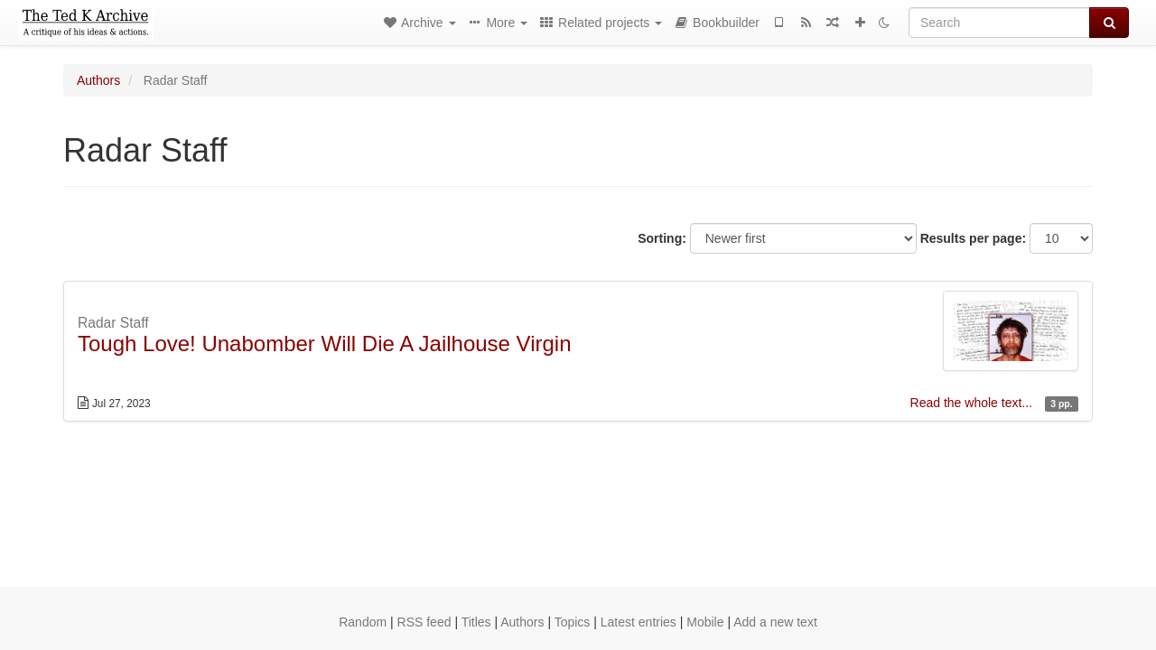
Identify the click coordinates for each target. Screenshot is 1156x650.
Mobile (704, 622)
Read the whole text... (973, 402)
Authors (98, 80)
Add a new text (775, 622)
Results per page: (973, 238)
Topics (573, 622)
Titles (476, 622)
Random (363, 622)
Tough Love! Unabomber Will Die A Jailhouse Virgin (325, 343)
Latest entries (638, 622)
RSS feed (424, 622)
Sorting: (662, 238)
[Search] (999, 22)
